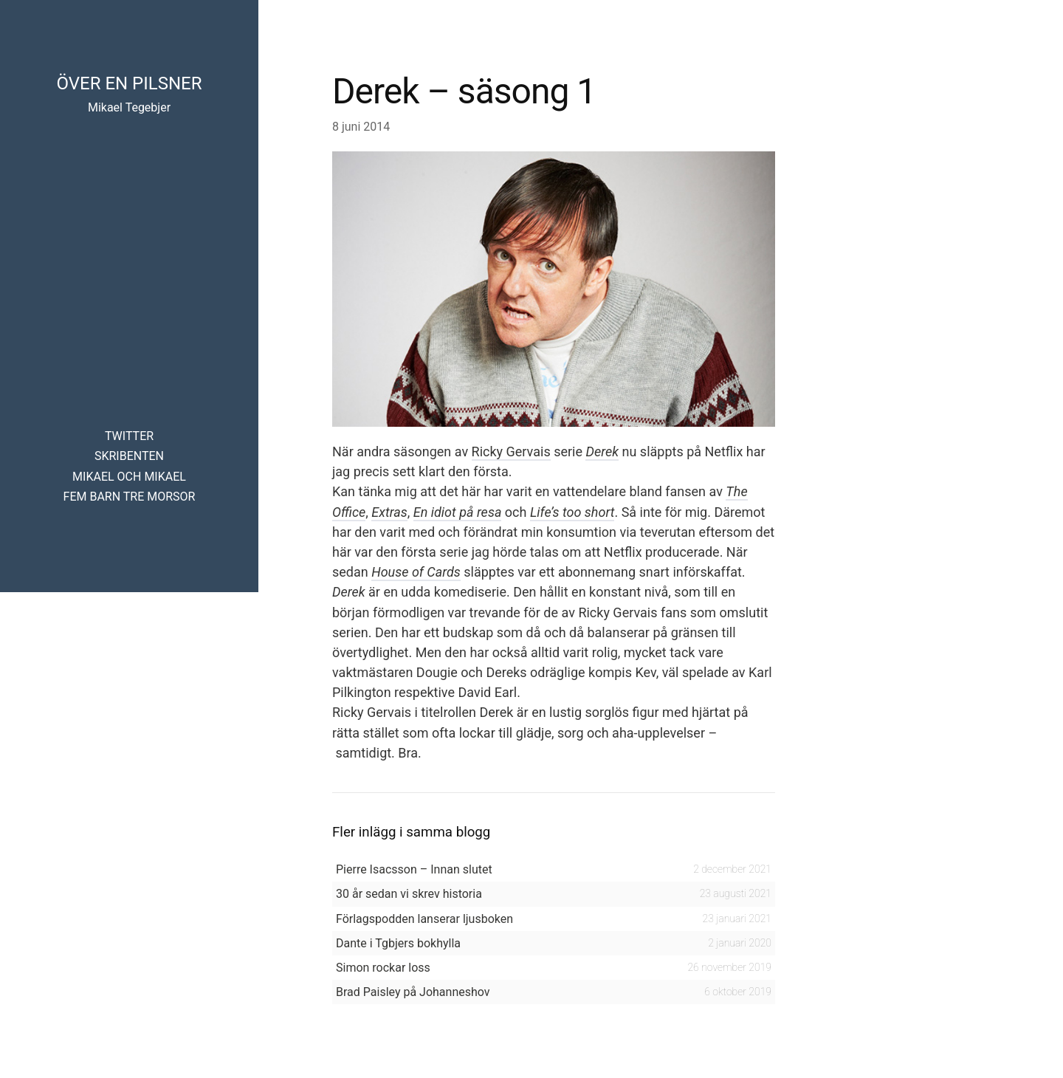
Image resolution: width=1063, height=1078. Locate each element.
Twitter (129, 436)
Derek (602, 451)
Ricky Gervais (511, 451)
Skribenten (129, 456)
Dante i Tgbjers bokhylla (398, 943)
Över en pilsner (129, 83)
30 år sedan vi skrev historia (409, 894)
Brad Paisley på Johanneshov (413, 992)
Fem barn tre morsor (129, 497)
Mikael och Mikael (129, 477)
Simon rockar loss (383, 968)
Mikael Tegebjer (129, 107)
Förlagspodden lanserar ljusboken (424, 919)
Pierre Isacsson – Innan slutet (414, 869)
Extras (389, 512)
